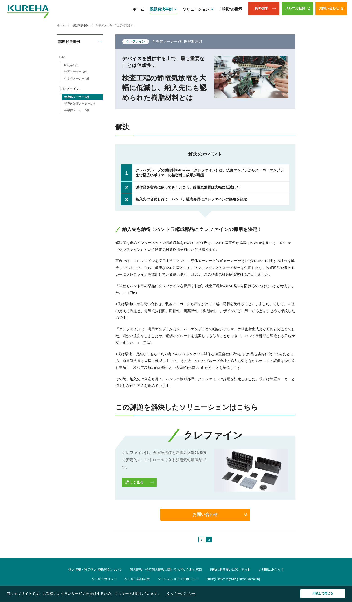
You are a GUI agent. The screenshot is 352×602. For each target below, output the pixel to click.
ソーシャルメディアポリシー (178, 579)
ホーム (138, 11)
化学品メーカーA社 (77, 77)
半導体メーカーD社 (77, 109)
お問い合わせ (329, 10)
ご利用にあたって (271, 570)
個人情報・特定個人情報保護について (95, 570)
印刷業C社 (71, 64)
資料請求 (261, 10)
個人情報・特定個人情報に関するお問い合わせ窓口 (166, 570)
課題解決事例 (161, 11)
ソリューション (196, 11)
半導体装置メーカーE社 (79, 102)
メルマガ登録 (295, 10)
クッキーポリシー (104, 579)
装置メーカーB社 (75, 71)
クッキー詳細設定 (137, 579)
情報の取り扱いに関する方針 (230, 570)
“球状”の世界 (231, 11)
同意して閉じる (323, 593)
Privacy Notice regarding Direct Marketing (233, 579)
